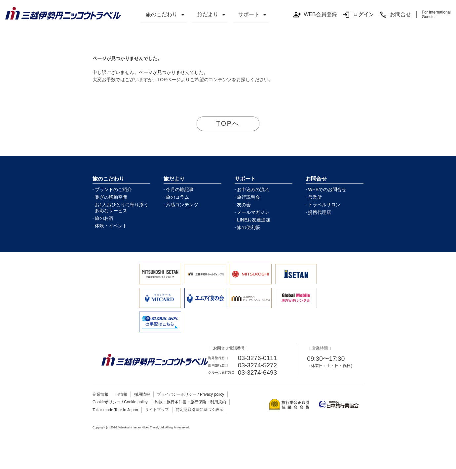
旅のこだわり (161, 14)
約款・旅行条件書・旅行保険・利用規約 (190, 402)
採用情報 (142, 394)
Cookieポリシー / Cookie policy (120, 402)
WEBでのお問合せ (327, 189)
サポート (248, 14)
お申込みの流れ (253, 189)
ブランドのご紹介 (113, 189)
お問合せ (395, 15)
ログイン (358, 15)
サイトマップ (157, 410)
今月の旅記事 (180, 189)
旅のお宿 (104, 218)
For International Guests (436, 14)
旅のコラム (177, 197)
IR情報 (121, 394)
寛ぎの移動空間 (111, 197)
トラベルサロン (324, 205)
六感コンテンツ (182, 205)
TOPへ (228, 123)
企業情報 (100, 394)
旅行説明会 (248, 197)
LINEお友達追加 (253, 220)
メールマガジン (253, 212)
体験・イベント (111, 226)
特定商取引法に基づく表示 (199, 410)
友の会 (244, 205)
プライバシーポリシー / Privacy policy (190, 394)
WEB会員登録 (315, 15)
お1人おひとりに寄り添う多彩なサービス (121, 208)
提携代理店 (319, 212)
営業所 (315, 197)
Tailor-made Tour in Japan (115, 410)
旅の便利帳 (248, 227)
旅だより (207, 14)
